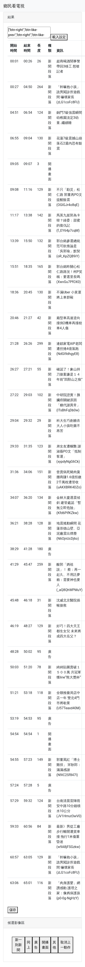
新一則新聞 (18, 945)
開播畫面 (45, 944)
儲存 (12, 910)
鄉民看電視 (14, 5)
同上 (28, 944)
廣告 (36, 944)
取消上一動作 (65, 944)
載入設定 (59, 37)
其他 (54, 944)
